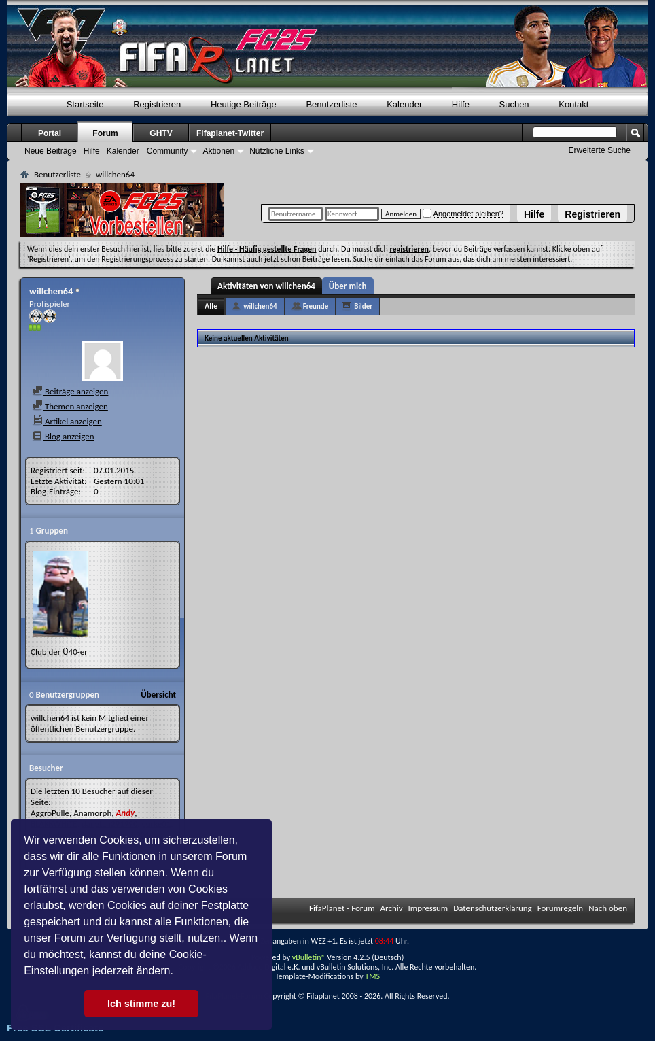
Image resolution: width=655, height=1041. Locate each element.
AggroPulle (50, 813)
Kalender (404, 104)
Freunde (316, 306)
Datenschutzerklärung (492, 908)
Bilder (363, 306)
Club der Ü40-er (59, 652)
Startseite (85, 104)
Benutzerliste (331, 104)
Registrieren (592, 214)
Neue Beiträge (50, 151)
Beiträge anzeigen (70, 391)
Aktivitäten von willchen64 (266, 286)
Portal (49, 133)
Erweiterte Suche (600, 150)
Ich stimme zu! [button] (141, 1003)
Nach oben (607, 908)
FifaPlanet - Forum (342, 908)
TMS (372, 976)
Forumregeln (560, 908)
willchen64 (260, 306)
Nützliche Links (276, 151)
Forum (105, 133)
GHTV (160, 133)
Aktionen (218, 151)
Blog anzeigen (63, 436)
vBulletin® (308, 957)
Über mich (348, 286)
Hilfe (534, 214)
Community (167, 151)
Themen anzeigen (70, 406)
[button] (178, 972)
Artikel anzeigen (67, 421)
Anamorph (92, 813)
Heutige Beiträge (244, 104)
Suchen (514, 104)
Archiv (391, 908)
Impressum (428, 908)
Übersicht (158, 694)
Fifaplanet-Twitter (230, 133)
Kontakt (573, 104)
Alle (211, 306)
